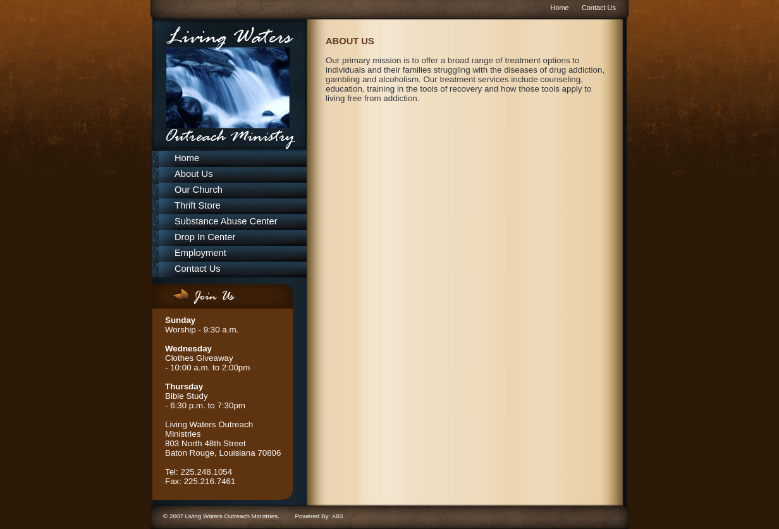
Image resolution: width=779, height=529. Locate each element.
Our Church (199, 190)
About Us (193, 174)
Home (559, 7)
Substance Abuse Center (226, 221)
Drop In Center (205, 237)
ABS (337, 516)
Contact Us (599, 7)
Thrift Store (198, 205)
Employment (200, 253)
